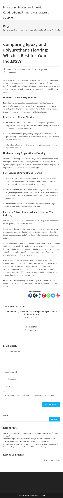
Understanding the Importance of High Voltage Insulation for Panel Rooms (31, 312)
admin (8, 69)
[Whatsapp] (48, 295)
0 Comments (11, 72)
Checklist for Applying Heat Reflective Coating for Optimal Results (26, 441)
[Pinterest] (44, 295)
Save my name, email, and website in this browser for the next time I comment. (29, 396)
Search (5, 415)
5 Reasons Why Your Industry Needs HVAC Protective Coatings (25, 447)
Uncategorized (41, 69)
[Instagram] (58, 295)
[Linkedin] (39, 295)
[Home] (4, 30)
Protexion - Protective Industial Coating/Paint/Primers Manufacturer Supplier (27, 12)
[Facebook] (30, 295)
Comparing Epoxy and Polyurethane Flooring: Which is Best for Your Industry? (30, 444)
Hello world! (31, 327)
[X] (35, 295)
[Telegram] (53, 295)
